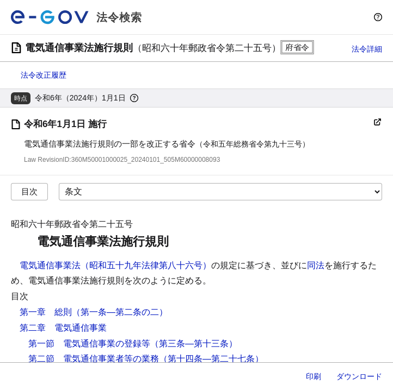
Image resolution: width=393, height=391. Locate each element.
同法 (315, 265)
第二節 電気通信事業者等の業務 (93, 358)
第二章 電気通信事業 (63, 327)
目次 (29, 191)
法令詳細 (367, 49)
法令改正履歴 (43, 75)
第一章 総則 (46, 312)
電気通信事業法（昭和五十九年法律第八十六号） (115, 265)
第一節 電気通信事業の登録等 (89, 343)
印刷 (313, 376)
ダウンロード (359, 376)
